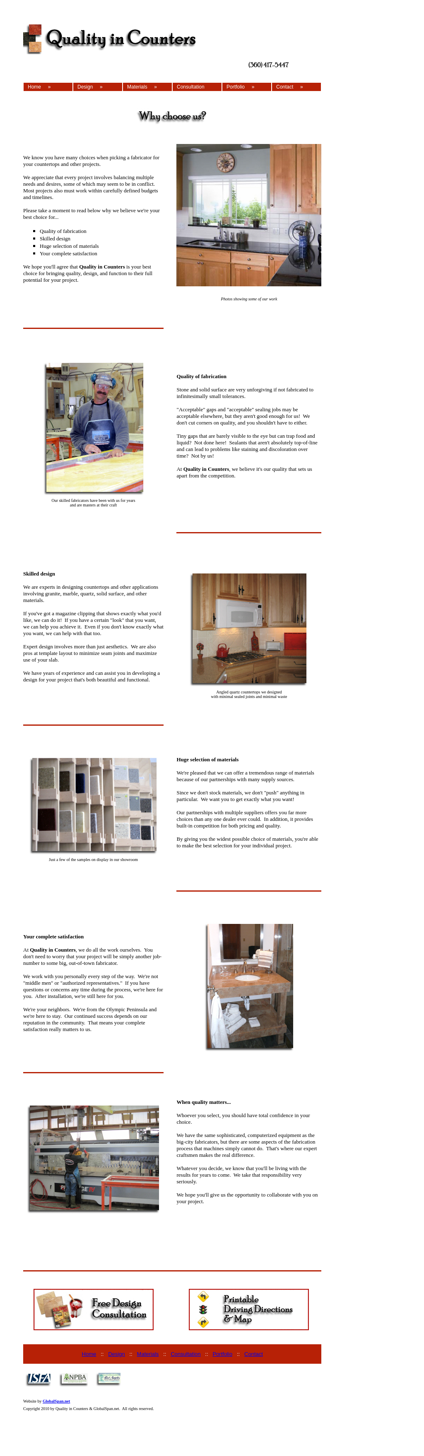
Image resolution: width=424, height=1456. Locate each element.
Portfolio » (240, 87)
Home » (39, 87)
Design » (90, 87)
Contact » (289, 87)
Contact (253, 1354)
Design (116, 1354)
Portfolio (222, 1354)
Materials (148, 1354)
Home (89, 1354)
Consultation (191, 87)
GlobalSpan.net (56, 1401)
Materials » (142, 87)
